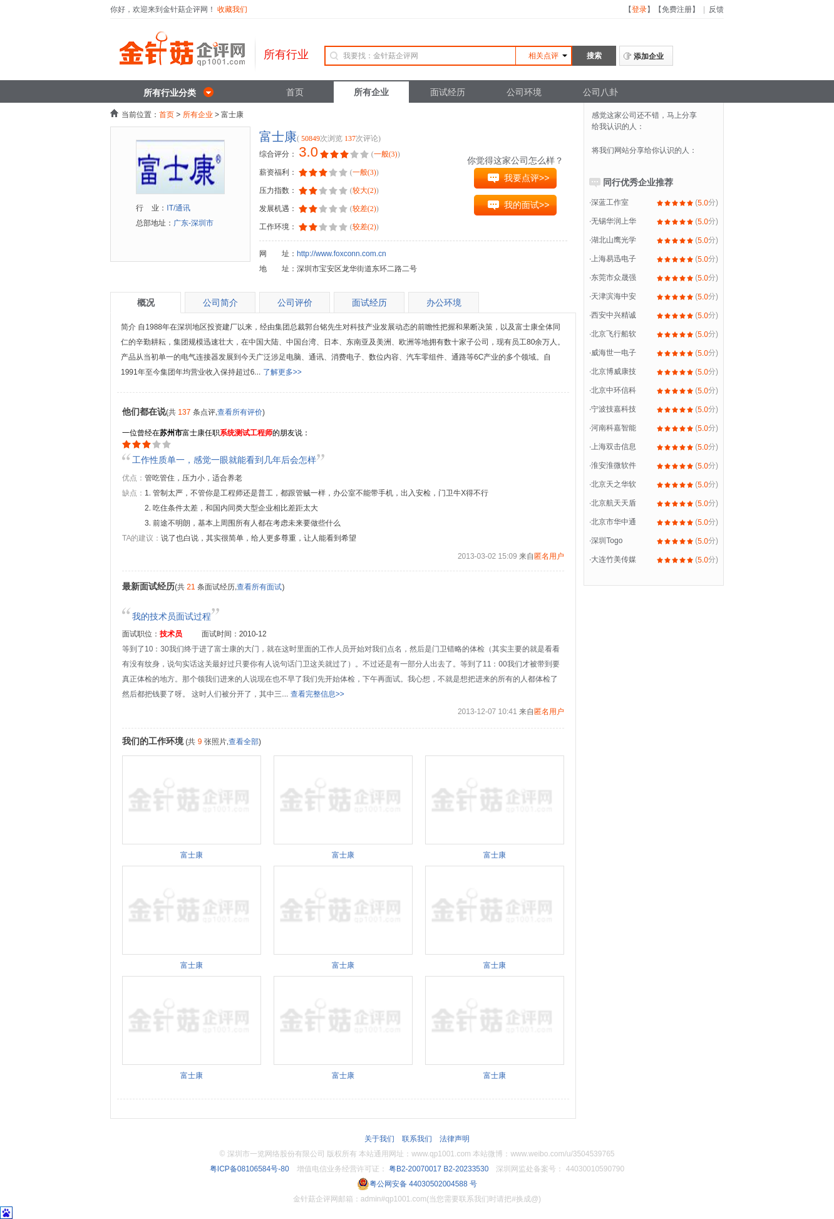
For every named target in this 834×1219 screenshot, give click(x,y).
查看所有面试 (259, 587)
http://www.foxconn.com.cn (341, 253)
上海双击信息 (613, 446)
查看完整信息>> (317, 694)
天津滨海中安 (613, 296)
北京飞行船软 (613, 333)
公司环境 (524, 92)
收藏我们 (232, 9)
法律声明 (455, 1138)
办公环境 (443, 303)
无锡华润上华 (613, 221)
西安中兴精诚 (613, 315)
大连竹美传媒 (613, 559)
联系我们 (417, 1138)
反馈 (716, 9)
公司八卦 (600, 92)
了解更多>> (282, 372)
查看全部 (244, 741)
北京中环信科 (613, 390)
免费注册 (677, 9)
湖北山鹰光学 (613, 240)
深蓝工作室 (610, 202)
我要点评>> (526, 178)
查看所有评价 (239, 412)
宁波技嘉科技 (613, 409)
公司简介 (220, 303)
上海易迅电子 (613, 258)
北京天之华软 (613, 484)
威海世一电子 (613, 352)
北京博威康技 (613, 371)
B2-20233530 (465, 1169)
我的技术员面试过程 (176, 616)
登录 (639, 9)
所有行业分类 (169, 93)
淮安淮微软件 (613, 465)
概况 (146, 303)
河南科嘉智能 (613, 427)
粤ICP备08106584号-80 (249, 1169)
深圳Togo (606, 540)
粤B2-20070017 (414, 1169)
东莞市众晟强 (613, 277)
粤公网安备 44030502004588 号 (417, 1184)
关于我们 (379, 1138)
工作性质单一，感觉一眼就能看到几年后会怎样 (224, 460)
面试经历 (447, 92)
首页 (295, 92)
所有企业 (371, 92)
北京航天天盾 (613, 503)
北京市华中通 (613, 521)
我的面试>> (526, 205)
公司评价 (294, 303)
